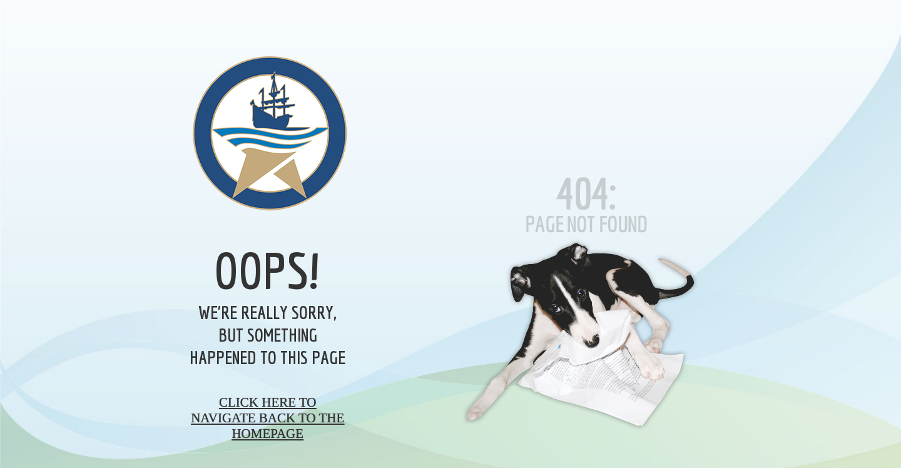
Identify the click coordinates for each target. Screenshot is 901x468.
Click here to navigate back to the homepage (267, 418)
